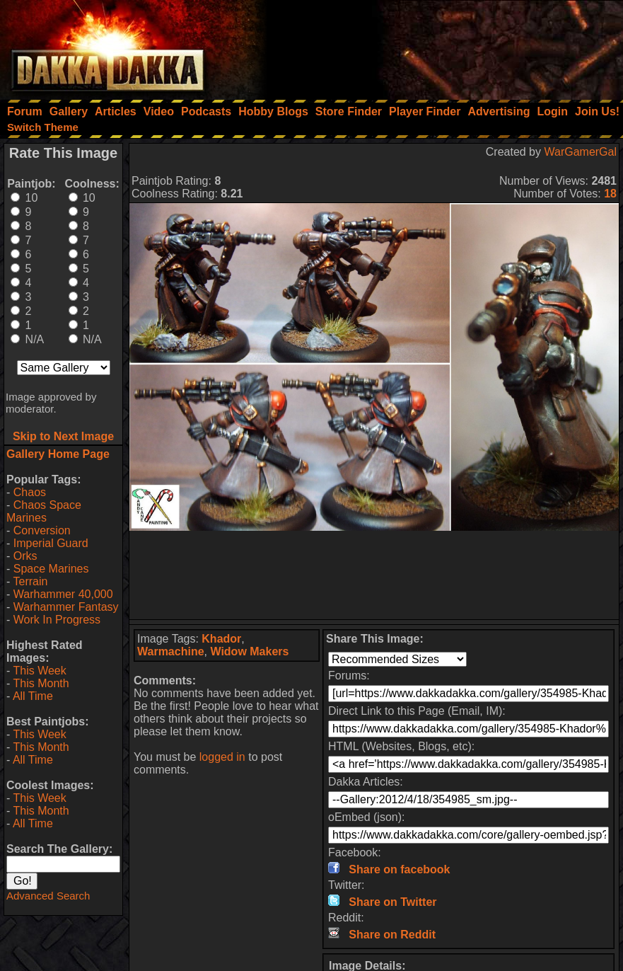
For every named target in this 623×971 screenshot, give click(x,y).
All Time (33, 696)
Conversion (42, 530)
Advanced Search (48, 896)
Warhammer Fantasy (66, 607)
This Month (41, 683)
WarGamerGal (580, 152)
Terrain (30, 581)
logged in (222, 757)
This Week (39, 671)
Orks (25, 556)
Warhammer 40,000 (63, 594)
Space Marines (51, 569)
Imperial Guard (50, 543)
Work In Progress (56, 620)
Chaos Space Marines (43, 511)
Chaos (29, 492)
